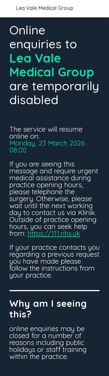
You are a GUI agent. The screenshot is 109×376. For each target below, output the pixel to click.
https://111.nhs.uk (54, 233)
